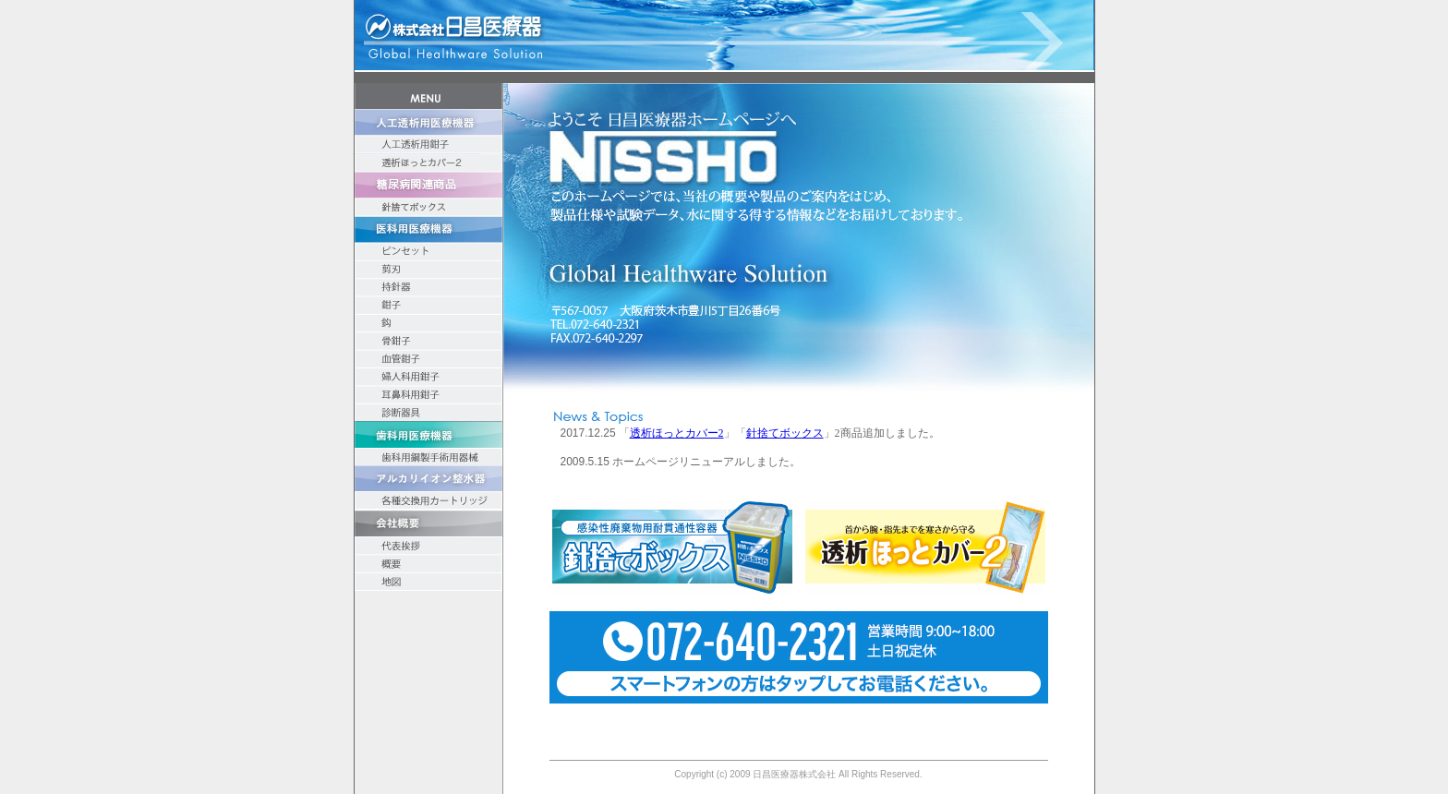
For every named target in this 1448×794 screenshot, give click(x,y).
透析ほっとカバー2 (677, 433)
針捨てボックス (785, 433)
